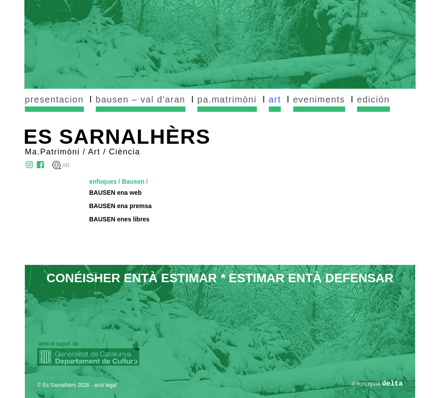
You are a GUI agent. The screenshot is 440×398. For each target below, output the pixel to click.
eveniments (319, 99)
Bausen (133, 181)
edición (373, 99)
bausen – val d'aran (140, 99)
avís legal (105, 385)
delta (392, 384)
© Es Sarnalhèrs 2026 (63, 385)
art (275, 99)
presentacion (54, 99)
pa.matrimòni (227, 99)
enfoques (103, 181)
